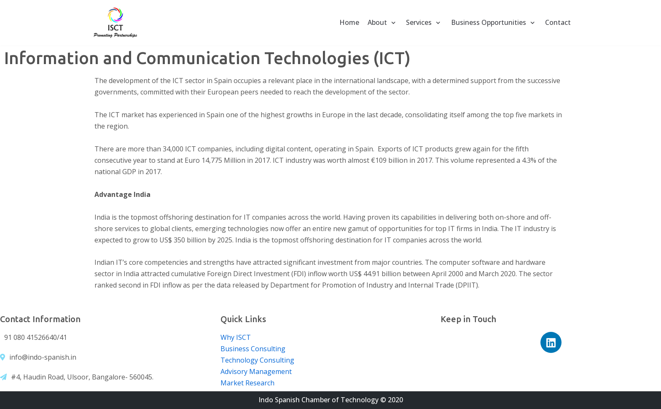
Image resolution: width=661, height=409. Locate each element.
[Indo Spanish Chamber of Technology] (115, 23)
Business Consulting (252, 348)
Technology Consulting (257, 360)
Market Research (247, 382)
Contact (558, 22)
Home (349, 22)
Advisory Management (256, 371)
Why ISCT (235, 337)
